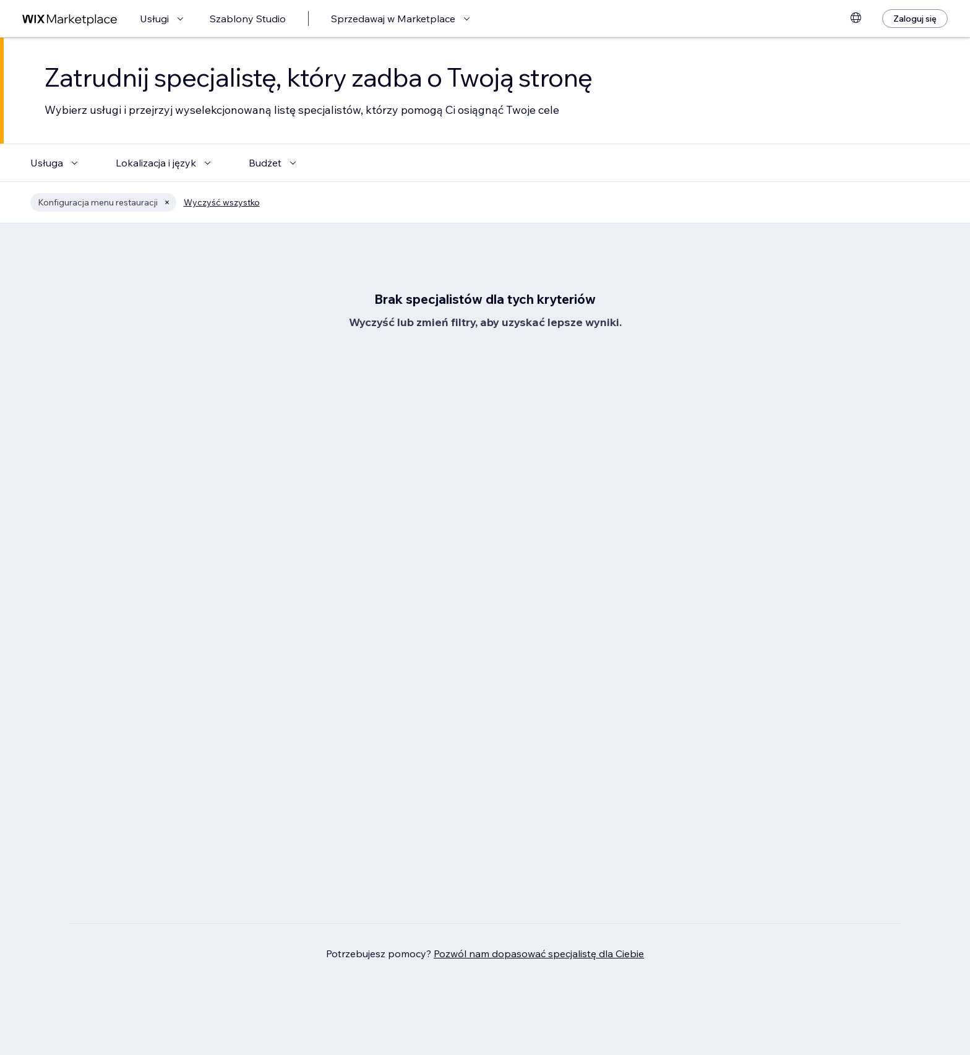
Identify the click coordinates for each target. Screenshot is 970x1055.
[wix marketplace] (70, 19)
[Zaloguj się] (915, 18)
